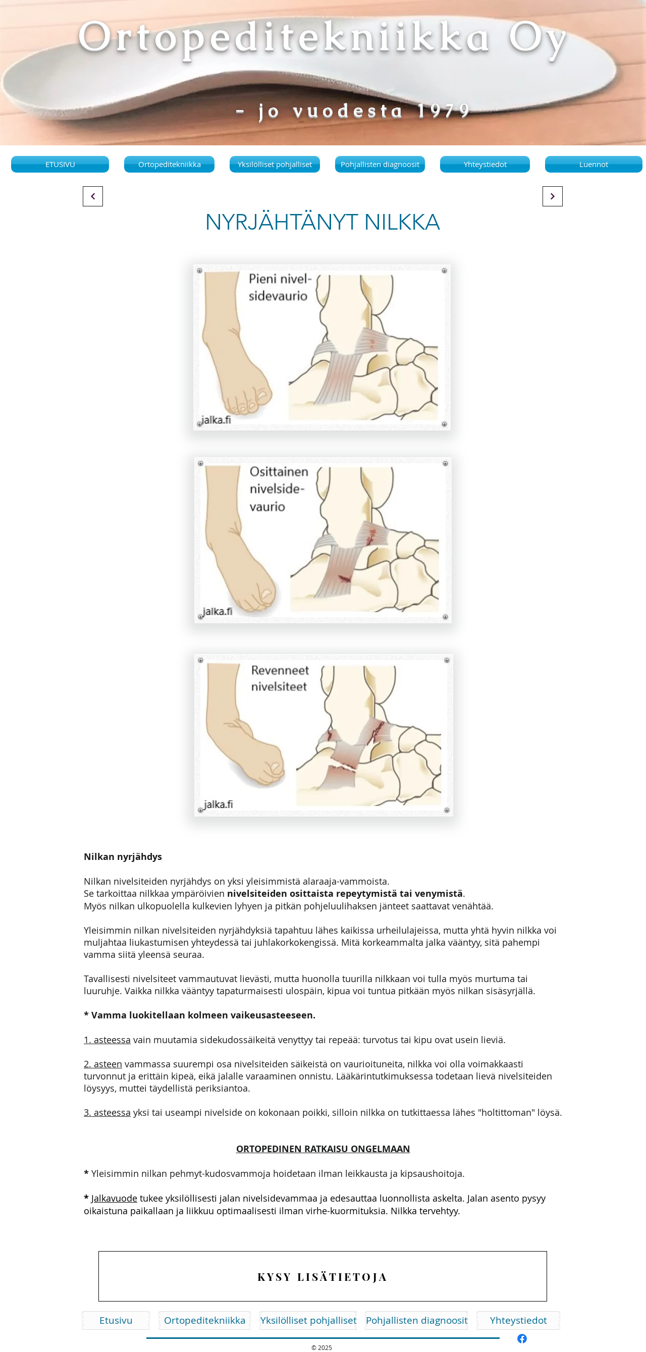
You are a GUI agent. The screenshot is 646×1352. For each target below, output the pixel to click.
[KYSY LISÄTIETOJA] (322, 1276)
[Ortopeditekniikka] (204, 1320)
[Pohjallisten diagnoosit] (417, 1320)
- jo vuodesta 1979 (354, 110)
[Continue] (93, 196)
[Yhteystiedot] (518, 1320)
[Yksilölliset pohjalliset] (308, 1320)
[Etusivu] (116, 1320)
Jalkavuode (114, 1198)
